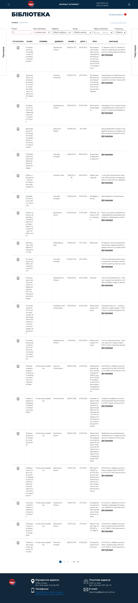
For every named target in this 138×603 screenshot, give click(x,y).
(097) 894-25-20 (42, 594)
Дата (82, 41)
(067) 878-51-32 (102, 3)
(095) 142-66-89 (102, 5)
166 (74, 562)
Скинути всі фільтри (118, 22)
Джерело (59, 41)
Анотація (113, 41)
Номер (71, 41)
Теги (94, 41)
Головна (15, 22)
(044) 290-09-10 (57, 594)
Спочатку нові (40, 32)
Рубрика (43, 41)
